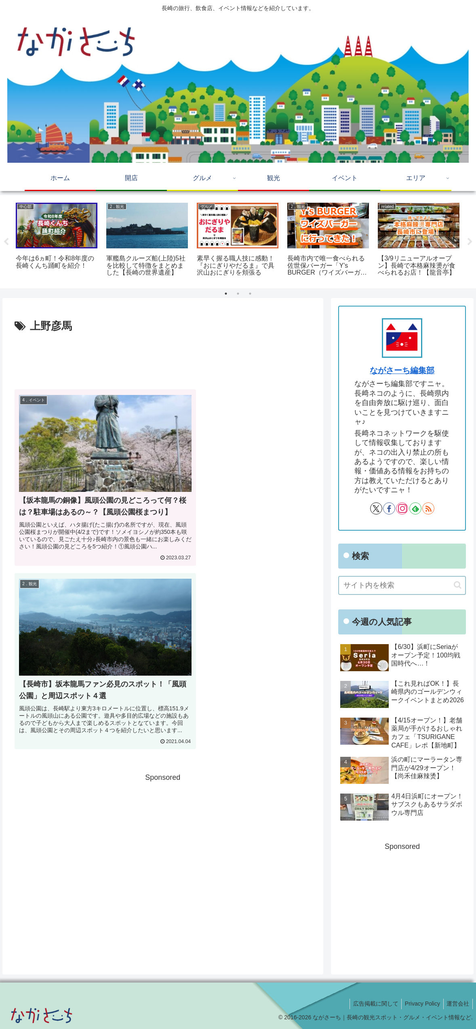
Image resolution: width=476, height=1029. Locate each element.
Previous (6, 242)
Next (470, 242)
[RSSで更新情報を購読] (428, 508)
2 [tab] (238, 294)
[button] (458, 585)
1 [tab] (226, 294)
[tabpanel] (56, 240)
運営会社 (457, 1003)
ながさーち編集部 (402, 370)
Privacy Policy (419, 1003)
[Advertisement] (163, 358)
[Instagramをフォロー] (402, 508)
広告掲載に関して (371, 1003)
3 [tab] (250, 294)
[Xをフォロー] (376, 508)
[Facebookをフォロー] (389, 508)
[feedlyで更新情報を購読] (415, 508)
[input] (402, 585)
